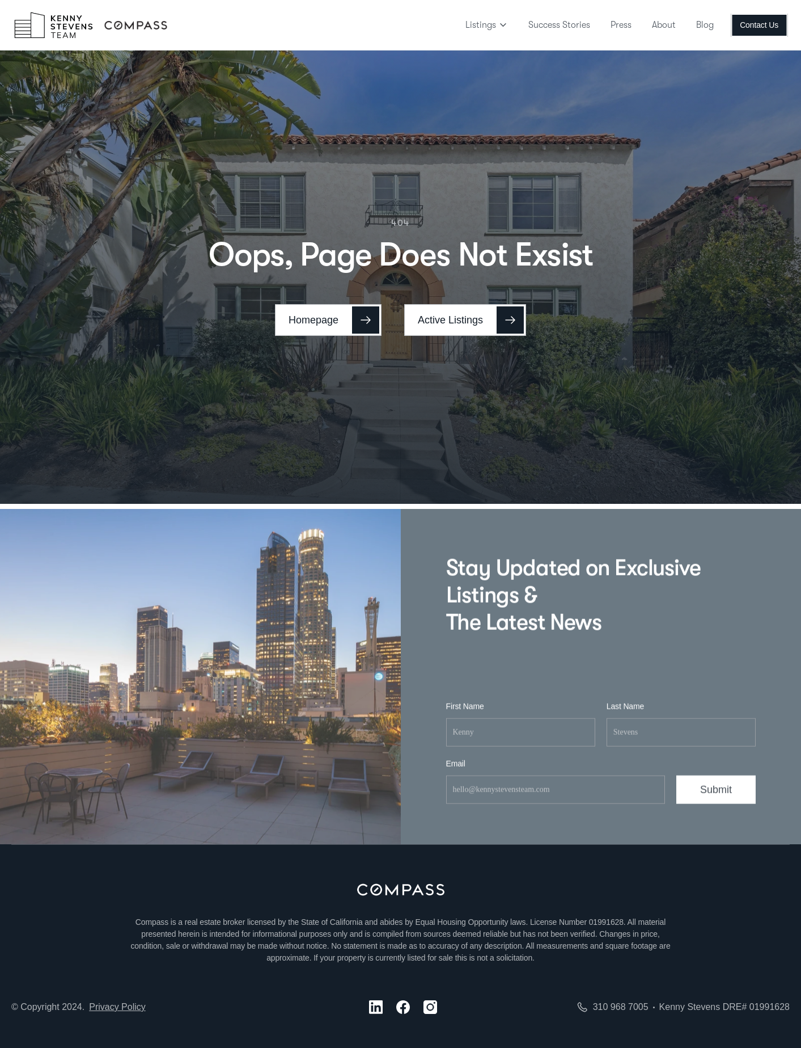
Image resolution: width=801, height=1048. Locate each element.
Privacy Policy (117, 1007)
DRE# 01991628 (756, 1007)
